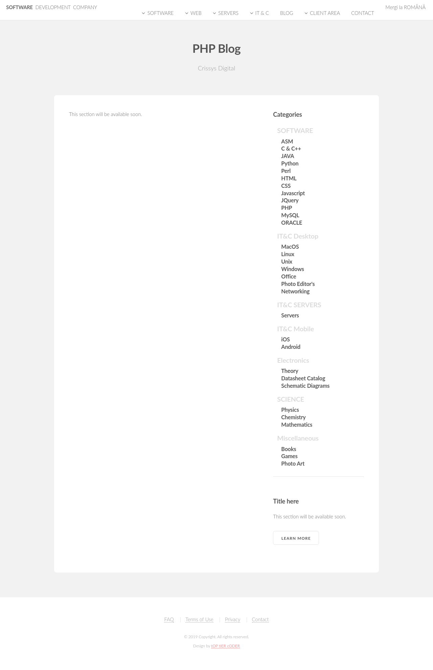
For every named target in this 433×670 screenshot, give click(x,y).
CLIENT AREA (325, 13)
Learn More (296, 538)
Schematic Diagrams (305, 385)
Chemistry (293, 417)
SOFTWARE (51, 7)
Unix (286, 261)
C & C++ (291, 148)
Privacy (232, 619)
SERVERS (228, 13)
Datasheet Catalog (303, 378)
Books (288, 449)
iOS (285, 339)
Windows (292, 269)
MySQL (290, 215)
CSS (286, 185)
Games (289, 456)
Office (288, 276)
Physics (290, 409)
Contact (260, 619)
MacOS (290, 246)
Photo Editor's (298, 284)
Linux (287, 254)
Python (289, 163)
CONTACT (362, 13)
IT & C (262, 13)
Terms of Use (199, 619)
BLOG (286, 13)
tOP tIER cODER (225, 645)
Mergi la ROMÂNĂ (405, 7)
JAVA (287, 156)
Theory (289, 370)
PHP (286, 207)
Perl (286, 171)
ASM (287, 141)
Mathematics (296, 424)
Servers (290, 315)
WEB (196, 13)
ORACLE (291, 222)
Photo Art (292, 463)
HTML (288, 178)
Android (290, 346)
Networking (295, 291)
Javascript (293, 193)
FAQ (169, 619)
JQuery (289, 200)
